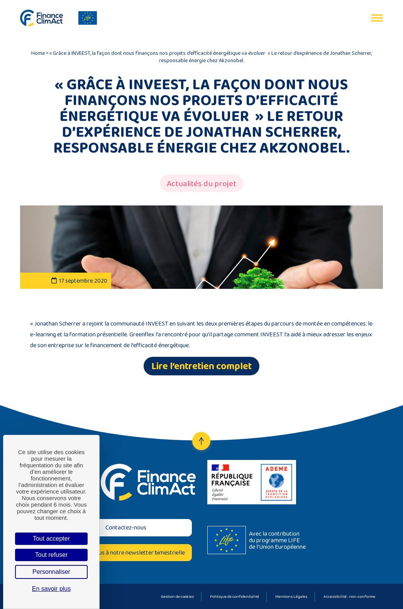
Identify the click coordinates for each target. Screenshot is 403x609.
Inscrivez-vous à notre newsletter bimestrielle (126, 552)
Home (38, 53)
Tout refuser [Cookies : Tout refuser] (51, 554)
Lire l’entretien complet (201, 366)
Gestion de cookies (177, 596)
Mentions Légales (291, 596)
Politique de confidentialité (234, 596)
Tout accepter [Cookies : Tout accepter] (51, 538)
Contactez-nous (125, 527)
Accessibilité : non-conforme (349, 596)
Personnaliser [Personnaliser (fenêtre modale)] (51, 571)
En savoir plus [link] (51, 588)
